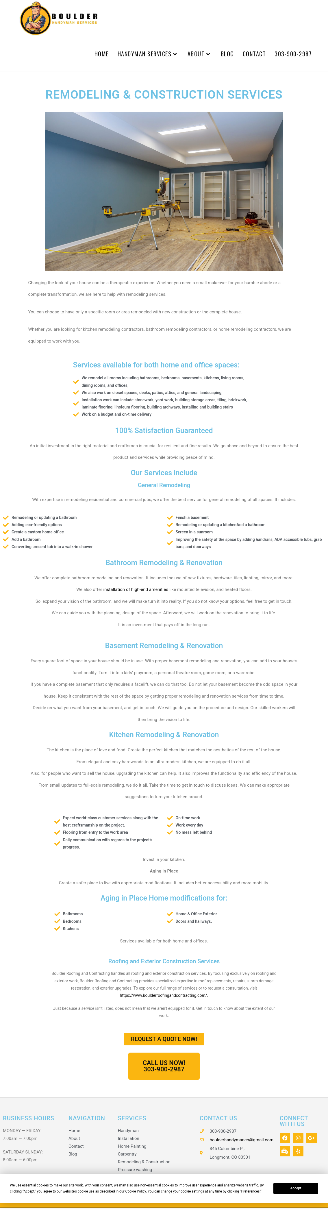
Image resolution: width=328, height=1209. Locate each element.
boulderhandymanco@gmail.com (241, 1141)
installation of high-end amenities (135, 591)
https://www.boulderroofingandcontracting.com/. (164, 996)
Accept (295, 1188)
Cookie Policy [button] (135, 1191)
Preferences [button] (250, 1191)
